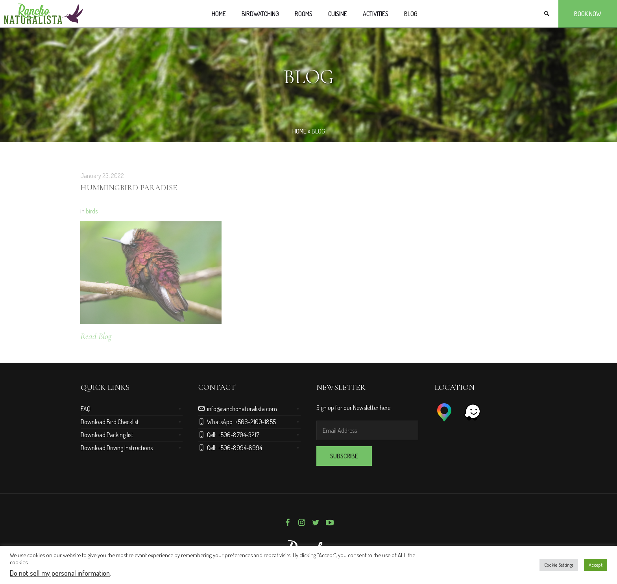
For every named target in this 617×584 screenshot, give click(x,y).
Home (299, 131)
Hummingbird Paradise (128, 188)
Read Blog (95, 336)
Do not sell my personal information (60, 573)
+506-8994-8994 (240, 448)
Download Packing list (107, 435)
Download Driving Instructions (117, 448)
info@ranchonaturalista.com (242, 409)
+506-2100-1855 (255, 422)
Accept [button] (595, 565)
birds (92, 211)
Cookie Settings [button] (558, 565)
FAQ (86, 409)
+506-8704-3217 (238, 435)
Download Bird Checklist (110, 422)
